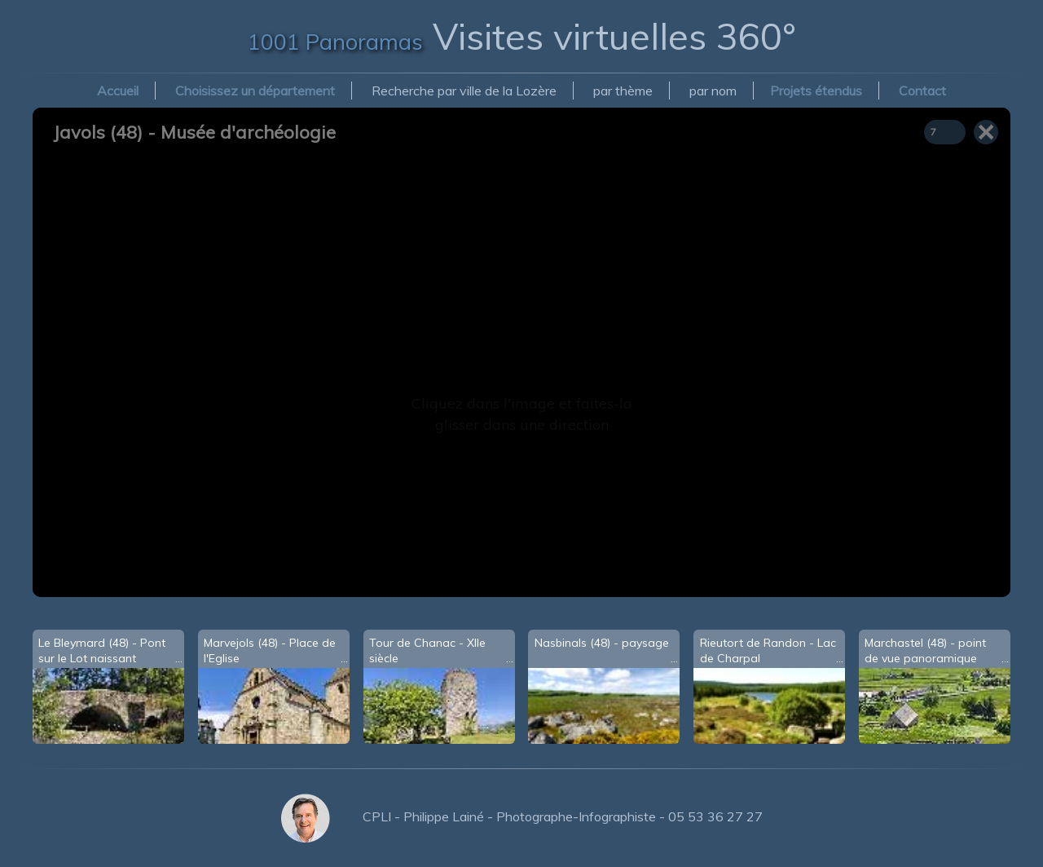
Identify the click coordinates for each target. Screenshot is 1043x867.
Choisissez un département (255, 90)
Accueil (118, 90)
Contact (922, 90)
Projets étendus (816, 90)
